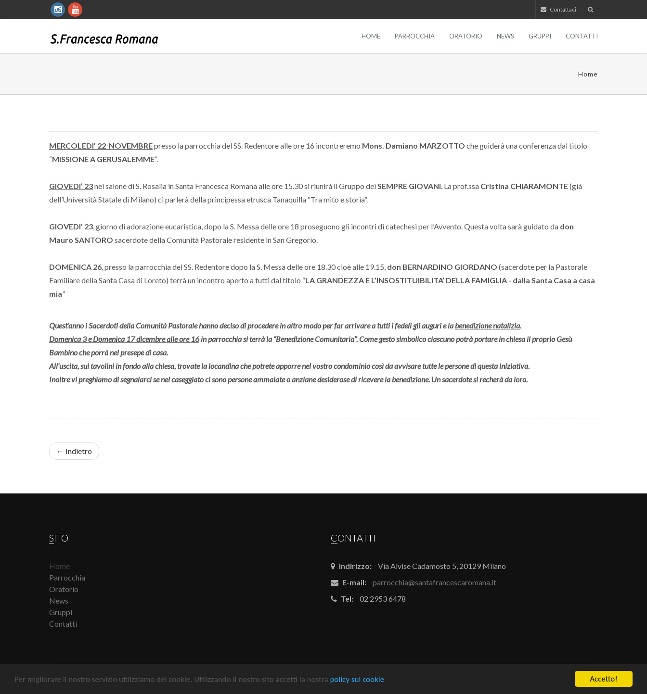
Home (371, 36)
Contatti (582, 36)
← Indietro (74, 450)
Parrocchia (415, 36)
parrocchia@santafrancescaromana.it (434, 582)
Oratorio (465, 36)
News (505, 36)
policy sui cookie (357, 679)
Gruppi (540, 36)
